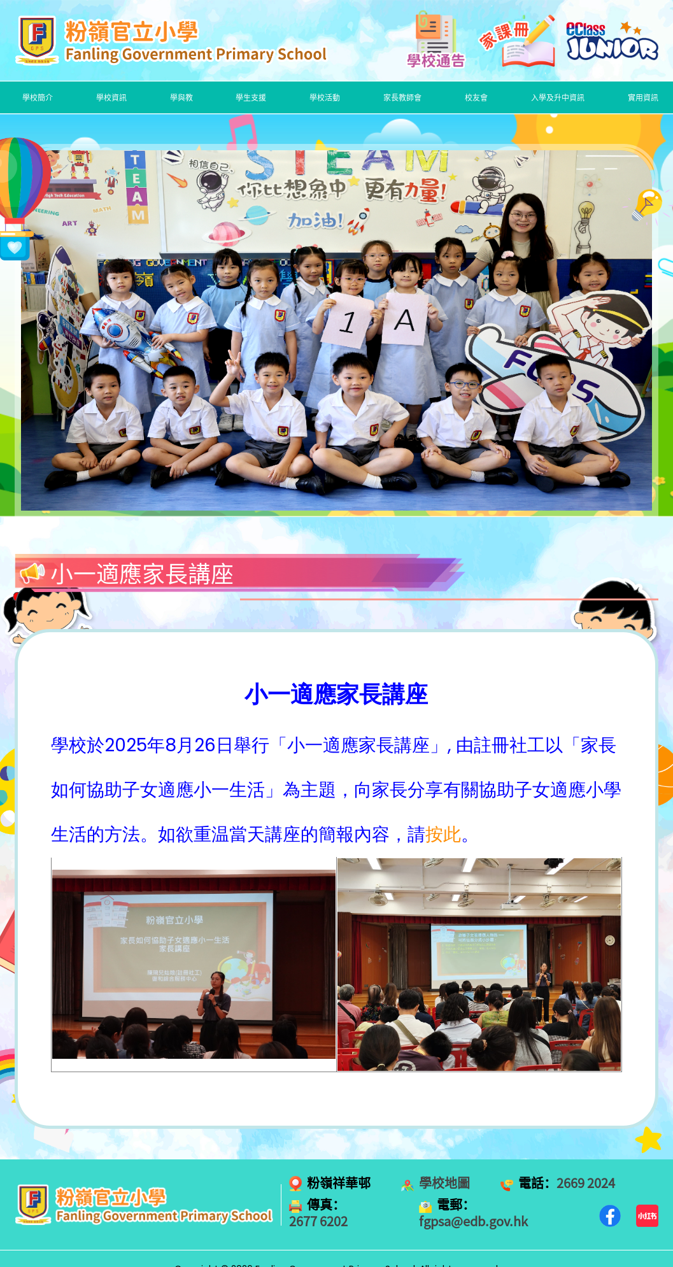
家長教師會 (402, 97)
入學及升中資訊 (557, 97)
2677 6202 (318, 1221)
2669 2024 (585, 1183)
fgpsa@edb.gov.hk (473, 1221)
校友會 (476, 97)
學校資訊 (111, 97)
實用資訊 (643, 97)
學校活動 (324, 97)
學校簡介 (37, 97)
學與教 (181, 97)
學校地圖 (444, 1183)
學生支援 (251, 97)
